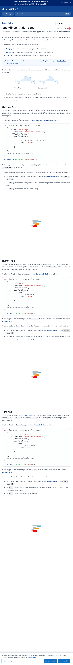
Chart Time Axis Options (37, 425)
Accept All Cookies (50, 662)
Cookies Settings (7, 662)
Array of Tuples (52, 177)
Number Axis (10, 52)
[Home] (10, 9)
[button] (43, 14)
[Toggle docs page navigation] (8, 14)
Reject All (64, 662)
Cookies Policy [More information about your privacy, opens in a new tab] (32, 658)
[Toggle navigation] (69, 9)
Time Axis (9, 55)
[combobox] (63, 23)
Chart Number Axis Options (41, 274)
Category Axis (10, 49)
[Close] (70, 657)
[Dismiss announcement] (70, 2)
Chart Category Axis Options (42, 120)
